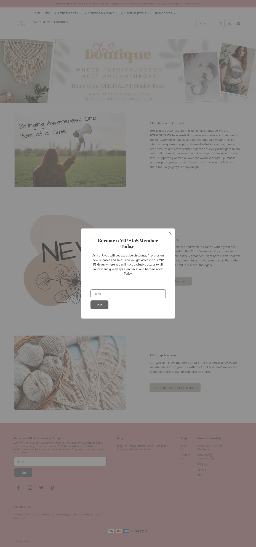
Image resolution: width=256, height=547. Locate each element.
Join (99, 305)
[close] (170, 233)
